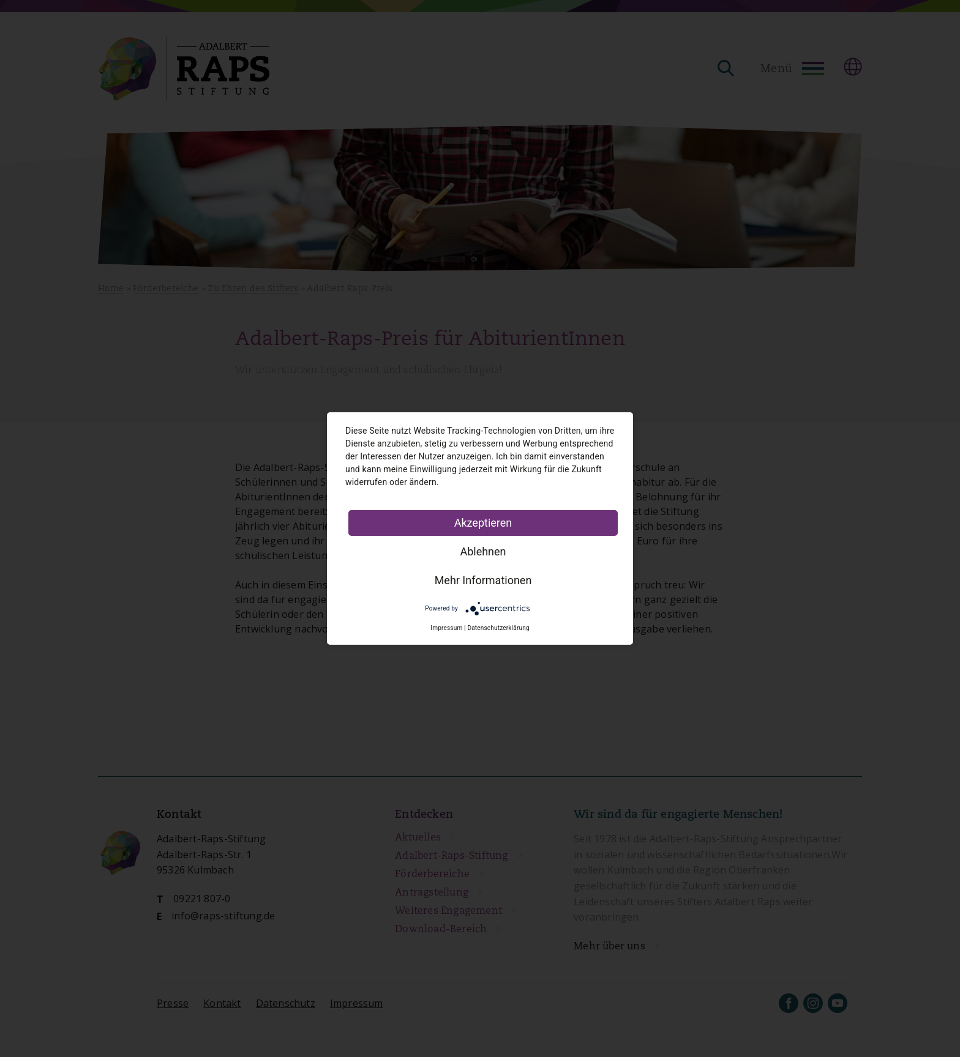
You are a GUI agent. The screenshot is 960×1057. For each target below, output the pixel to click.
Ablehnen (483, 551)
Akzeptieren (483, 522)
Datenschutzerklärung (498, 628)
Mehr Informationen (483, 580)
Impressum (446, 628)
